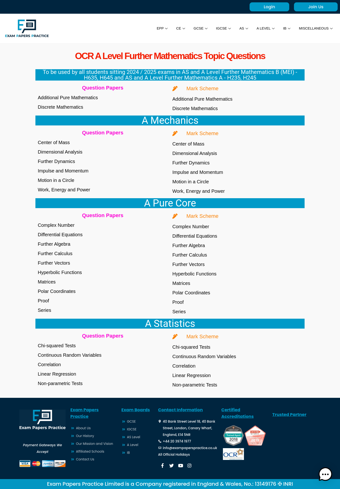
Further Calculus (55, 253)
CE (179, 28)
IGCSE (222, 28)
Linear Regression (57, 374)
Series (44, 310)
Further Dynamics (56, 161)
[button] (325, 474)
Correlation (49, 364)
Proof (43, 300)
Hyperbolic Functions (60, 272)
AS (243, 28)
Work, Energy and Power (64, 189)
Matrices (47, 281)
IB (286, 28)
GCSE (200, 28)
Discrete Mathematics (60, 107)
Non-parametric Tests (60, 383)
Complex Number (56, 225)
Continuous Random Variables (70, 355)
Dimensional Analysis (60, 151)
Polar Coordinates (57, 291)
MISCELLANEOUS (315, 28)
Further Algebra (54, 244)
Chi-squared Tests (57, 345)
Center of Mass (54, 142)
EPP (161, 28)
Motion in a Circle (56, 180)
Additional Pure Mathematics (68, 97)
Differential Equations (60, 234)
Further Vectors (54, 263)
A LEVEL (265, 28)
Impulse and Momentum (63, 170)
